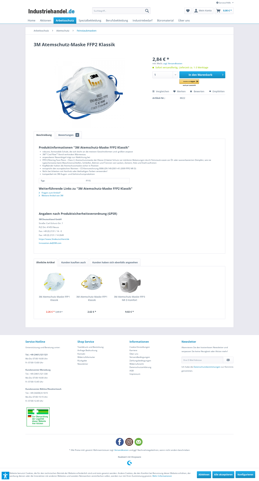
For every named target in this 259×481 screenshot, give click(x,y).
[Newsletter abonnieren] (228, 360)
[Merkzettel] (187, 10)
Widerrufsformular (86, 357)
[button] (193, 82)
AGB (132, 370)
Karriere (133, 350)
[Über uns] (184, 20)
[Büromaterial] (165, 20)
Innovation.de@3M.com (50, 243)
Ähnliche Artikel (45, 262)
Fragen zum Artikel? (49, 192)
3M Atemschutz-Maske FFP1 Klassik (54, 298)
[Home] (31, 20)
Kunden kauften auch (73, 262)
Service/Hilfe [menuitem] (223, 2)
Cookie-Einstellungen (140, 347)
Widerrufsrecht (137, 363)
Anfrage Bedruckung (87, 350)
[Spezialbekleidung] (90, 20)
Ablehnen (204, 474)
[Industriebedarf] (142, 20)
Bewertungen (68, 135)
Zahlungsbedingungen (140, 360)
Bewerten (197, 91)
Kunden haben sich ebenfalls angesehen (115, 262)
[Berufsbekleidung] (117, 20)
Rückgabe (82, 360)
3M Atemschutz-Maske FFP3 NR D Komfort (129, 298)
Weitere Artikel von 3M (51, 195)
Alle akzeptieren (223, 474)
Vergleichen (160, 91)
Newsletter (82, 363)
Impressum (135, 374)
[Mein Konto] (203, 10)
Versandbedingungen (140, 357)
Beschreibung (44, 135)
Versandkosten (121, 450)
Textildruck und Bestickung (90, 347)
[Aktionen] (46, 20)
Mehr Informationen (162, 476)
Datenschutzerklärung (140, 367)
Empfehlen (217, 91)
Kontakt (81, 353)
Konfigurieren (245, 474)
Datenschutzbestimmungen (207, 366)
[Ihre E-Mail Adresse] (202, 360)
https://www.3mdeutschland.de (54, 239)
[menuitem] (121, 10)
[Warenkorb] (224, 10)
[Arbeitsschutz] (65, 20)
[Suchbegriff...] (121, 10)
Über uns (134, 353)
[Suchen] (147, 10)
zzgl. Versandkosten (172, 63)
